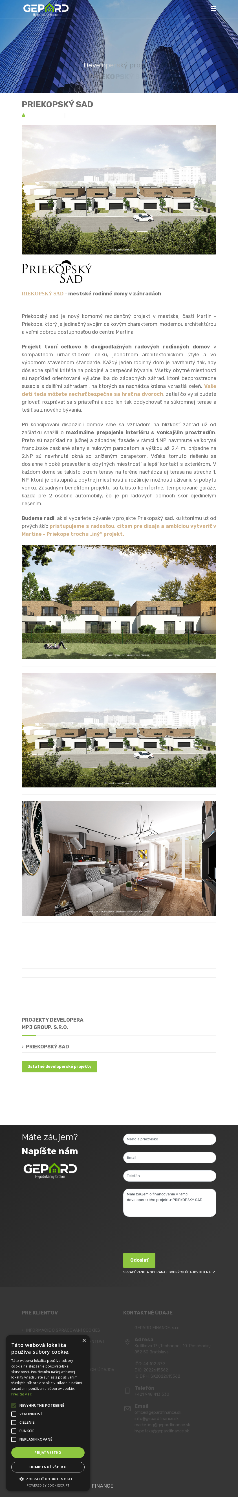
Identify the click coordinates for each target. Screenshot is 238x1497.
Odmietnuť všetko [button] (48, 1467)
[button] (48, 1479)
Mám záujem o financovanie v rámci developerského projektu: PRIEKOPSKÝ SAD (169, 1203)
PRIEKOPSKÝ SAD (57, 104)
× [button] (84, 1341)
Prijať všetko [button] (47, 1452)
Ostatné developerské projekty (59, 1066)
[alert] (48, 1413)
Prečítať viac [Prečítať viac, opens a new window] (21, 1394)
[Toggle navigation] (213, 8)
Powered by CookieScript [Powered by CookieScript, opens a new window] (48, 1485)
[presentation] (166, 1235)
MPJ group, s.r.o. (44, 115)
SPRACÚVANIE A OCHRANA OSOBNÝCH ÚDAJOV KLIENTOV (169, 1272)
